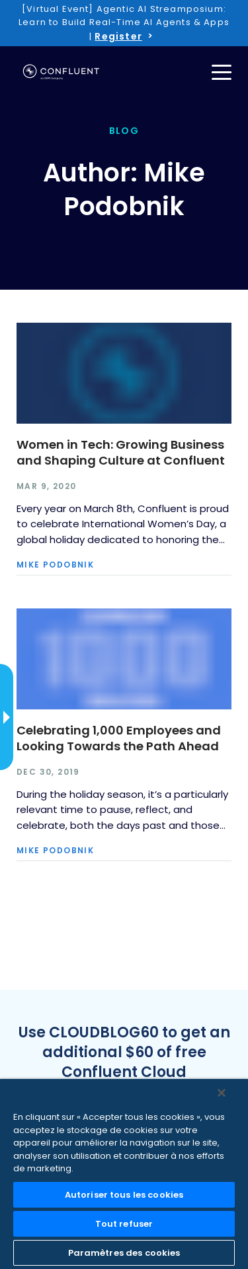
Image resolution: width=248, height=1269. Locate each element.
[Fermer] (222, 1093)
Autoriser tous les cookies (124, 1194)
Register (118, 36)
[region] (124, 1174)
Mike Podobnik (55, 564)
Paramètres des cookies (124, 1253)
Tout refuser (124, 1224)
